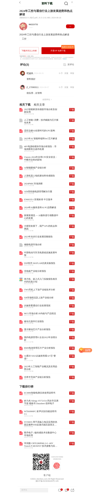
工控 (24, 39)
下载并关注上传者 (29, 51)
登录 (25, 56)
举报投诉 (65, 58)
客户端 (47, 475)
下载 (72, 109)
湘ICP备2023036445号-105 (47, 481)
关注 (70, 26)
